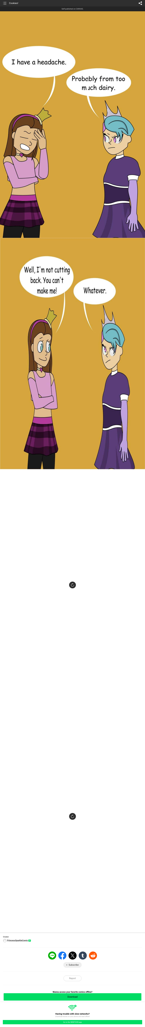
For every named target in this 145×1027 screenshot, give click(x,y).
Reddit (93, 956)
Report (72, 978)
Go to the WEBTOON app (72, 1022)
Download (72, 996)
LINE (52, 956)
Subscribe (74, 964)
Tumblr (83, 956)
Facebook (62, 956)
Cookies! (13, 3)
